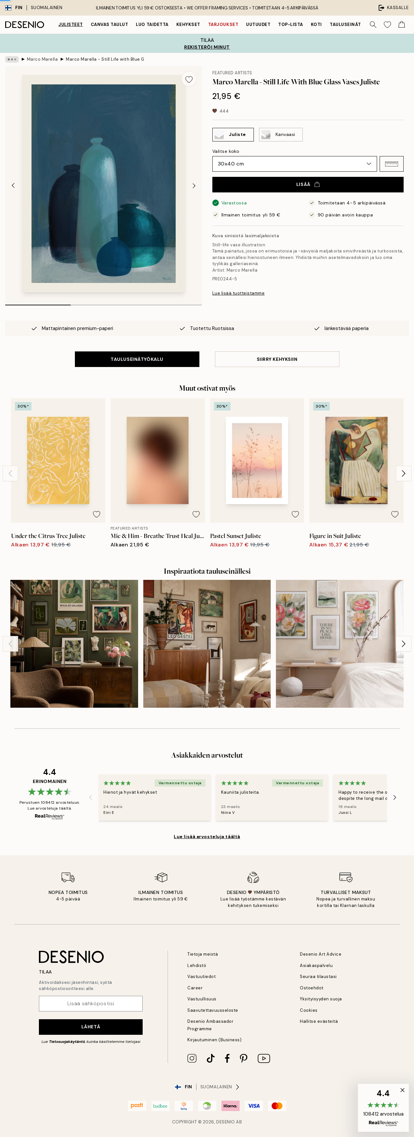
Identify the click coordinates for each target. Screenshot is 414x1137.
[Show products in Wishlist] (387, 24)
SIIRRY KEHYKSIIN (277, 359)
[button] (392, 164)
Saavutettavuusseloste (212, 1010)
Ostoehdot (312, 988)
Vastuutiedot (201, 976)
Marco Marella (42, 59)
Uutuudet (258, 24)
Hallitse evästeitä (319, 1021)
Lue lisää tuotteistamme (238, 293)
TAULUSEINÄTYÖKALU (137, 359)
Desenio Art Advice (320, 954)
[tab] (38, 302)
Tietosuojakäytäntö (67, 1041)
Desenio (225, 1122)
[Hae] (373, 25)
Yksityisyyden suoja (321, 999)
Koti (316, 24)
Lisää (308, 184)
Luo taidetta (152, 24)
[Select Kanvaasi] (281, 134)
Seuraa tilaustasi (318, 976)
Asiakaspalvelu (316, 965)
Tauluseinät (345, 24)
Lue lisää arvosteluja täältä (207, 836)
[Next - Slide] (194, 185)
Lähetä (90, 1027)
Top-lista (290, 24)
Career (195, 988)
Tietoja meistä (202, 954)
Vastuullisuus (202, 999)
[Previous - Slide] (13, 185)
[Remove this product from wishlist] (189, 79)
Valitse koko (226, 151)
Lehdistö (196, 965)
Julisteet (70, 24)
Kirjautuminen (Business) (214, 1040)
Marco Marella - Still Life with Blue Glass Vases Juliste (105, 59)
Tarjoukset (223, 24)
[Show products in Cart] (402, 24)
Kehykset (188, 24)
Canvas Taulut (109, 24)
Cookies (309, 1010)
